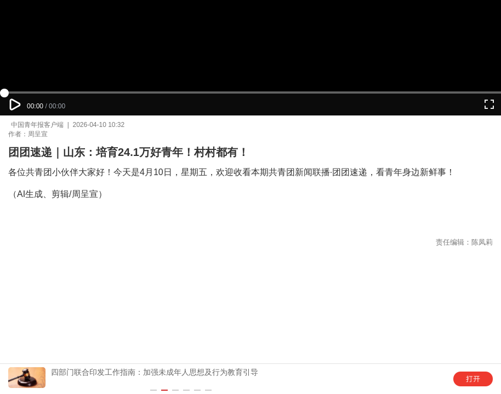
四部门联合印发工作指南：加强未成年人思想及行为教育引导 (154, 372)
